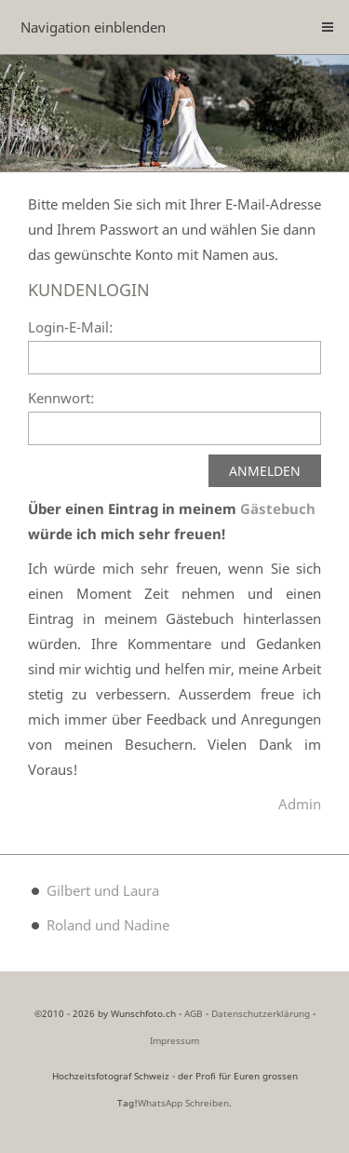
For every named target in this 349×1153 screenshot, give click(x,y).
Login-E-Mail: (70, 327)
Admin (299, 803)
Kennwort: (61, 397)
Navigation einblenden (93, 27)
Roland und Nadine (108, 925)
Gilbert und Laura (103, 890)
